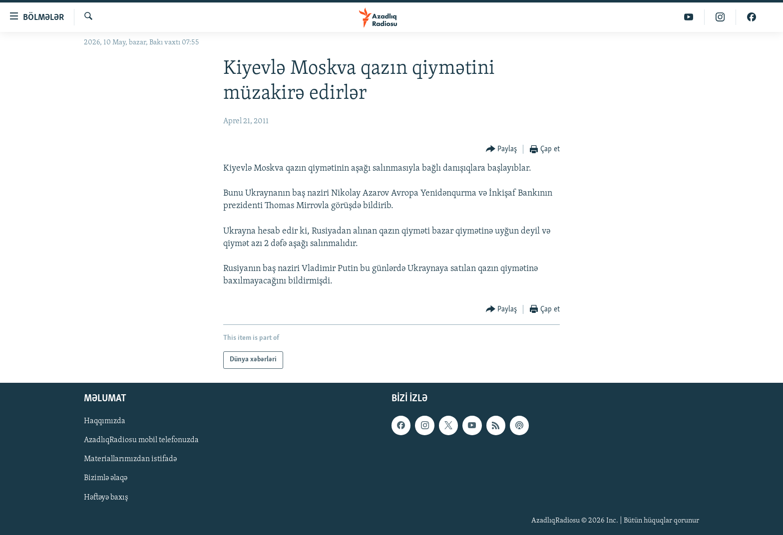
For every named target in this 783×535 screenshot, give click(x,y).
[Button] (501, 149)
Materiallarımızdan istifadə (130, 459)
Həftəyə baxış (106, 497)
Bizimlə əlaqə (105, 478)
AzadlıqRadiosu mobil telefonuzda (141, 440)
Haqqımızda (104, 421)
